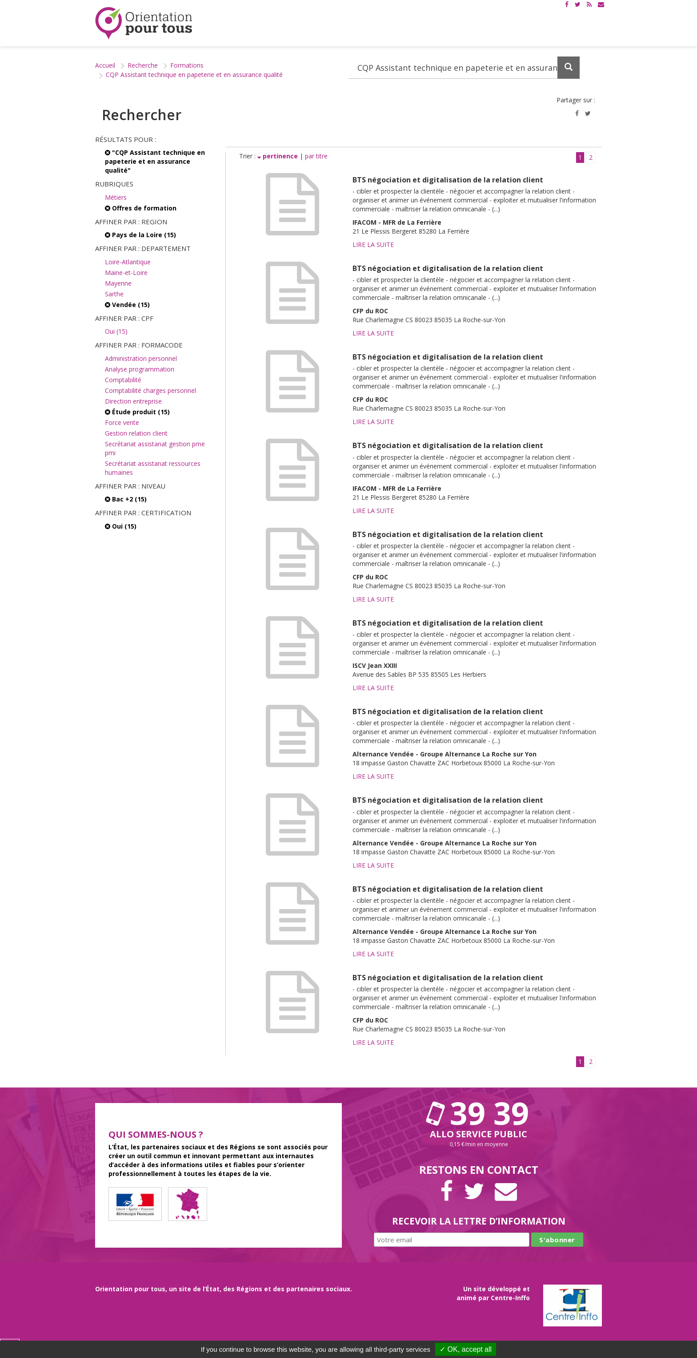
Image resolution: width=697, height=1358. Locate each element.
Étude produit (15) (137, 412)
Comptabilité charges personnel (150, 390)
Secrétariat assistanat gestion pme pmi (155, 448)
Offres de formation (140, 208)
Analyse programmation (139, 369)
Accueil (105, 65)
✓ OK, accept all (466, 1349)
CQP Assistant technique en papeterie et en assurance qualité (194, 74)
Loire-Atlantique (128, 262)
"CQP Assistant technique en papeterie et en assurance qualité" (155, 161)
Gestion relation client (136, 433)
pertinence (278, 156)
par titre (316, 156)
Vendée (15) (127, 304)
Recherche (143, 65)
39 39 (479, 1112)
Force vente (122, 422)
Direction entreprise (133, 401)
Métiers (116, 197)
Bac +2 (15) (126, 499)
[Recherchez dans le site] (464, 68)
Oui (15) (116, 331)
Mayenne (118, 283)
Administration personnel (141, 358)
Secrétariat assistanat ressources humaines (152, 468)
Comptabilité (123, 380)
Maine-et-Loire (126, 272)
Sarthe (114, 294)
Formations (187, 65)
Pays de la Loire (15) (140, 234)
